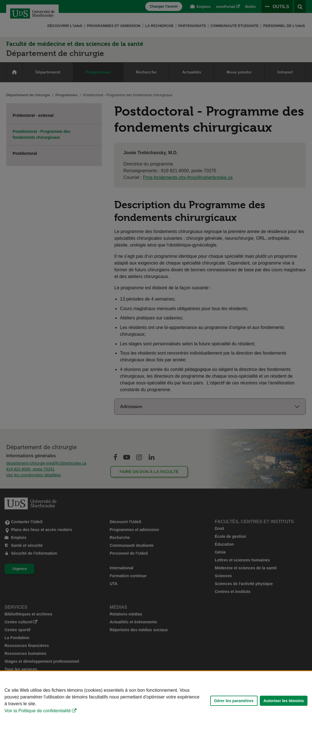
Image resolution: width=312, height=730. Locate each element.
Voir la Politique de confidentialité (38, 710)
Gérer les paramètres (234, 700)
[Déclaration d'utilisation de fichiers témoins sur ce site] (156, 700)
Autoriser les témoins (283, 700)
